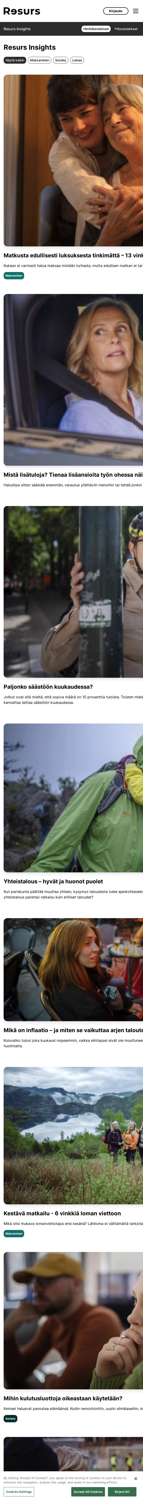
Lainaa (77, 60)
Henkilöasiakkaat (96, 29)
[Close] (136, 1482)
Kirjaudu (116, 11)
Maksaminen (39, 60)
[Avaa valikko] (135, 11)
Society (60, 60)
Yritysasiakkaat (126, 29)
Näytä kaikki (15, 60)
